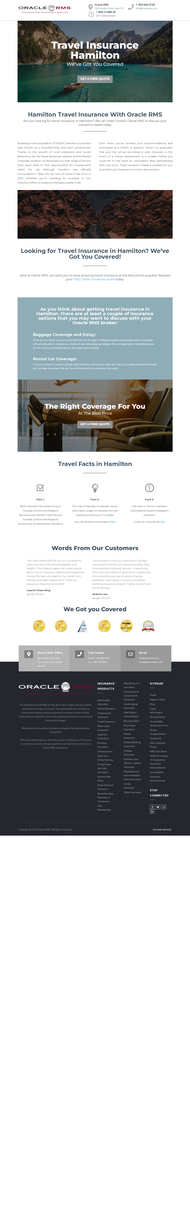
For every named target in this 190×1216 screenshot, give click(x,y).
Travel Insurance (106, 721)
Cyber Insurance (132, 792)
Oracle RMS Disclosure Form (159, 723)
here (112, 521)
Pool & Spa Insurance (129, 727)
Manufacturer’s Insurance (132, 685)
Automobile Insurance (103, 702)
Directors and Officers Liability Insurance (132, 763)
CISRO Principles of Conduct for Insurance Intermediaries (159, 762)
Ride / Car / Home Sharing (105, 758)
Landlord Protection (103, 736)
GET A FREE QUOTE (95, 79)
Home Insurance (106, 708)
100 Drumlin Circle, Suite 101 (109, 8)
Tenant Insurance (129, 736)
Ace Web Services (162, 830)
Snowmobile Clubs (104, 778)
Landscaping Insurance (131, 706)
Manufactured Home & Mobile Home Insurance (132, 775)
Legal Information (156, 710)
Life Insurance (105, 751)
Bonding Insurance (102, 745)
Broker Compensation (157, 732)
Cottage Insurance (129, 753)
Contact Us (155, 738)
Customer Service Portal (157, 778)
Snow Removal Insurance (105, 787)
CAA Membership (104, 808)
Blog (152, 704)
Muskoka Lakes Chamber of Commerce (105, 797)
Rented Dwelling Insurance (132, 744)
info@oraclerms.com (146, 8)
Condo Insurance (129, 786)
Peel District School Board (131, 714)
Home (153, 695)
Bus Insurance (131, 721)
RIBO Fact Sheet (158, 751)
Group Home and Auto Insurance (104, 768)
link (162, 521)
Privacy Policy (157, 717)
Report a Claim (157, 699)
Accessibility (157, 772)
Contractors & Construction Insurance (131, 696)
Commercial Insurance (104, 715)
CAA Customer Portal (157, 745)
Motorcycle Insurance (103, 728)
